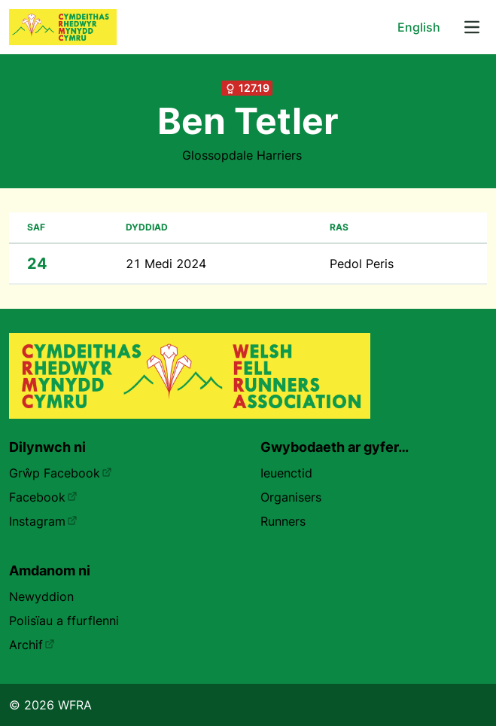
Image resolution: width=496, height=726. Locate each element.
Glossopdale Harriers (242, 155)
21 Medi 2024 (166, 263)
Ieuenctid (286, 472)
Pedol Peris (362, 263)
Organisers (290, 497)
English (418, 27)
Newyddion (41, 596)
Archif (32, 644)
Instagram (43, 521)
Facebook (43, 497)
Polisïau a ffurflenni (64, 620)
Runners (283, 521)
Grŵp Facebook (60, 472)
